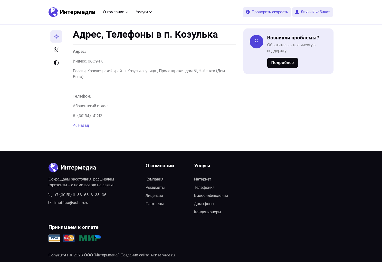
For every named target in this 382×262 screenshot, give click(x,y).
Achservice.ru (162, 255)
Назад (81, 125)
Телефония (204, 187)
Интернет (202, 179)
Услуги (142, 12)
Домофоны (204, 203)
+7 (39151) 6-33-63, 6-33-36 (77, 194)
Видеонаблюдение (211, 195)
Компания (154, 179)
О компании (113, 12)
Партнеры (155, 203)
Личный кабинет (312, 12)
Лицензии (154, 195)
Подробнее (282, 62)
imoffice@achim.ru (68, 202)
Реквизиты (155, 187)
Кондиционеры (207, 212)
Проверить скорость (267, 12)
